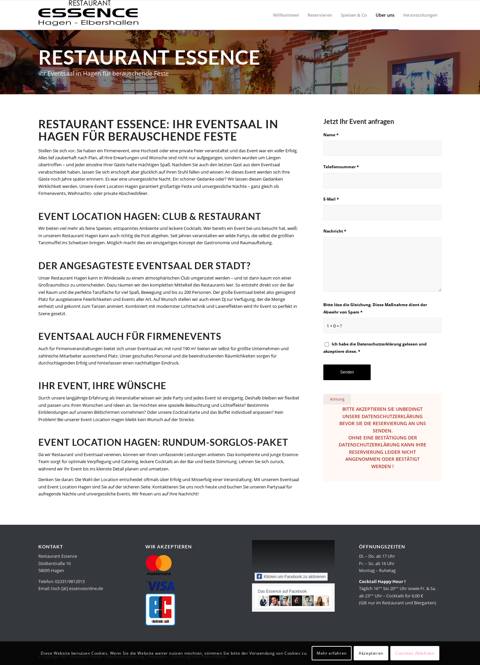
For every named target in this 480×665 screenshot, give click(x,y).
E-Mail (331, 199)
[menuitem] (286, 15)
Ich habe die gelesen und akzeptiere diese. (375, 347)
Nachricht (334, 231)
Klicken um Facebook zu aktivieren (291, 576)
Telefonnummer (341, 167)
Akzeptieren (371, 653)
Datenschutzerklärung (379, 344)
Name (331, 135)
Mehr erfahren (332, 653)
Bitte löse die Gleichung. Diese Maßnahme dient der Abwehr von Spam (375, 308)
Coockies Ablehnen (414, 653)
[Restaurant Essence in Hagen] (88, 15)
